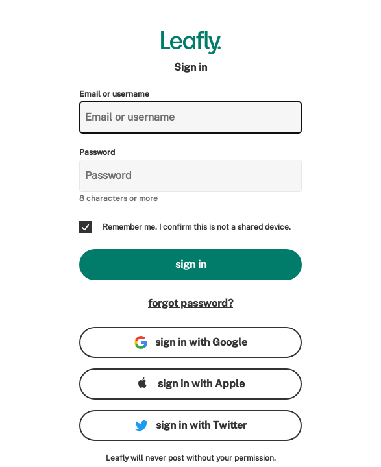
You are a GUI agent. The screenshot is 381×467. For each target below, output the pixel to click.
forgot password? (190, 303)
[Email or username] (190, 117)
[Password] (190, 176)
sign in (190, 264)
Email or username (114, 94)
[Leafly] (190, 42)
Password (97, 152)
